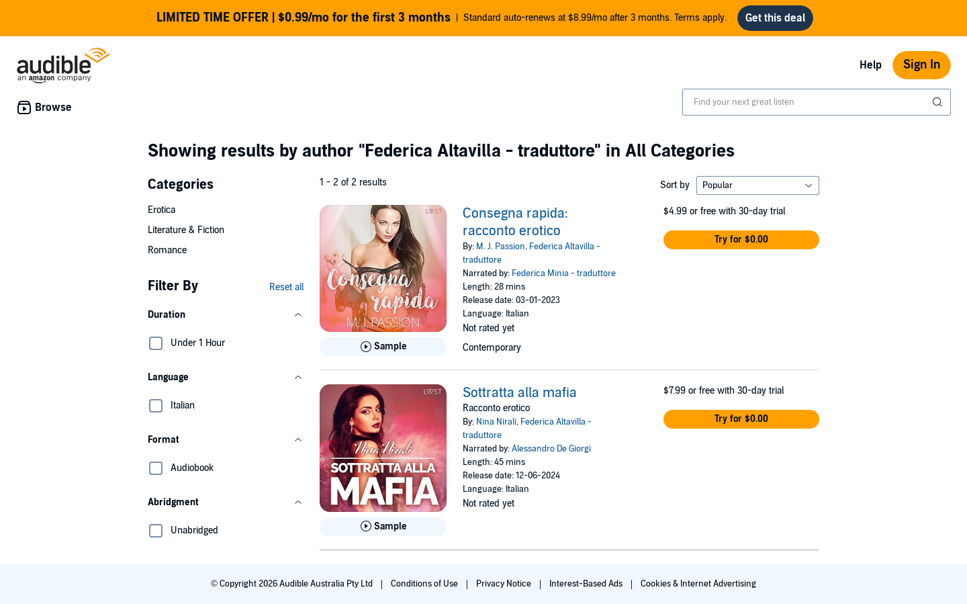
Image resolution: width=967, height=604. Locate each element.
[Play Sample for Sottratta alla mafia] (383, 526)
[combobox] (816, 102)
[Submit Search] (939, 102)
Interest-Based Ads (587, 583)
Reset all (286, 287)
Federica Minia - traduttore (564, 273)
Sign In (921, 65)
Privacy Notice (504, 583)
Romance (167, 250)
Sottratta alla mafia (520, 393)
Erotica (161, 210)
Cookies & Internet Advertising (698, 583)
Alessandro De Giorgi (551, 448)
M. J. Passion (500, 246)
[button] (226, 315)
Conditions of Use (425, 583)
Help (871, 65)
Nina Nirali (496, 422)
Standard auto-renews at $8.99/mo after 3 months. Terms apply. (441, 18)
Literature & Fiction (186, 230)
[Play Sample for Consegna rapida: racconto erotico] (383, 346)
